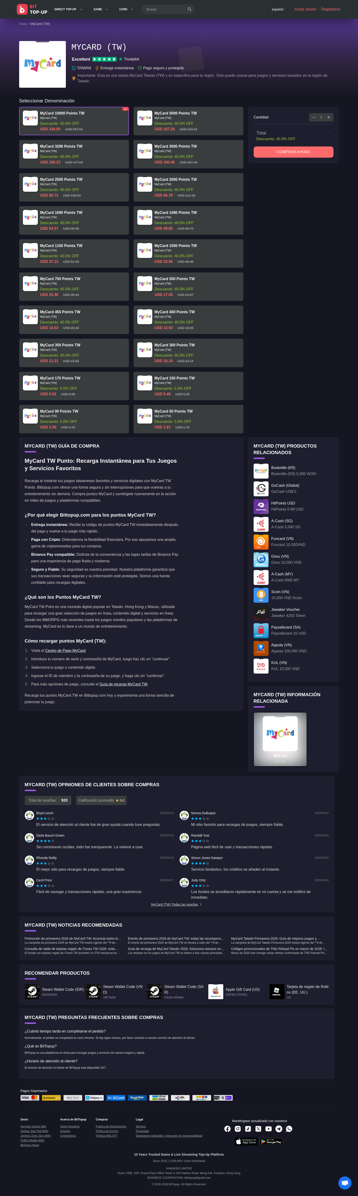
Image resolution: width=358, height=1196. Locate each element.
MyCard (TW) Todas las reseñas (176, 904)
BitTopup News (30, 1145)
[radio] (38, 818)
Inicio (23, 24)
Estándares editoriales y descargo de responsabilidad (169, 1135)
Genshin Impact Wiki (33, 1126)
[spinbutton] (321, 117)
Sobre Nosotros (70, 1126)
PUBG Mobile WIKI (32, 1140)
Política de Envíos (107, 1131)
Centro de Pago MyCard (65, 651)
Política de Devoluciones (111, 1126)
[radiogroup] (45, 818)
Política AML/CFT (106, 1135)
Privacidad (142, 1131)
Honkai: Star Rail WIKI (34, 1131)
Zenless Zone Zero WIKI (36, 1135)
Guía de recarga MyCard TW (123, 684)
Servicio (141, 1126)
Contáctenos (68, 1135)
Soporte (65, 1131)
